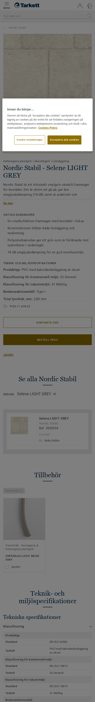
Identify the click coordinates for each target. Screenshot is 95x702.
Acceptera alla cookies (64, 139)
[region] (47, 124)
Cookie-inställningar (30, 139)
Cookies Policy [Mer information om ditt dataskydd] (47, 127)
